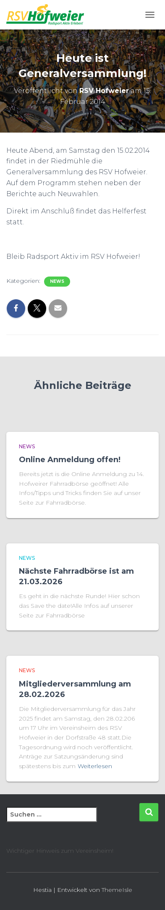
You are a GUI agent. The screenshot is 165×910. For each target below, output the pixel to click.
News (57, 281)
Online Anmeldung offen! (69, 459)
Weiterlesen (95, 766)
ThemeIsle (117, 890)
